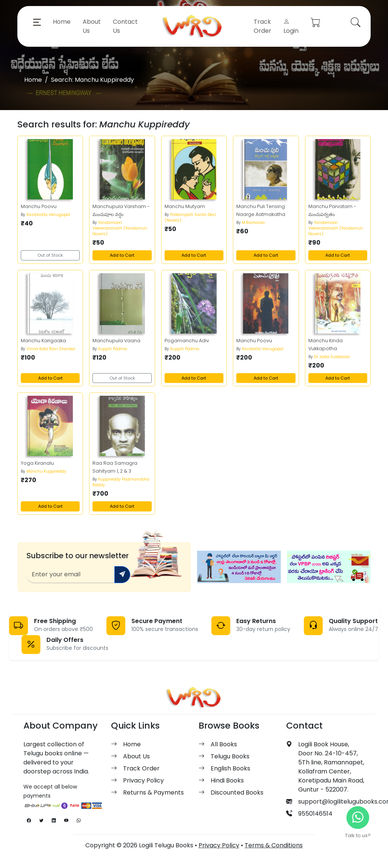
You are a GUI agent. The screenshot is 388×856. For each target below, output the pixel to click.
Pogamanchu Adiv (187, 340)
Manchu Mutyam (185, 206)
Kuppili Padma (112, 349)
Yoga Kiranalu (37, 463)
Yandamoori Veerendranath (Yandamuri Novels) (119, 228)
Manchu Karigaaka (43, 340)
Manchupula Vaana (116, 340)
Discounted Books (237, 792)
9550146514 (315, 813)
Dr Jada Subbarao (332, 357)
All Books (224, 744)
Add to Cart (122, 255)
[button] (37, 22)
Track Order (262, 26)
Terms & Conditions (274, 845)
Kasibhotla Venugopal (48, 214)
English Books (230, 768)
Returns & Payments (153, 792)
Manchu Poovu (39, 206)
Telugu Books (230, 756)
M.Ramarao (253, 222)
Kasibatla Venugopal (262, 349)
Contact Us (125, 26)
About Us (92, 26)
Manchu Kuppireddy (46, 471)
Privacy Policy (143, 780)
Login (291, 26)
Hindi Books (227, 780)
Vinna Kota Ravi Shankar (50, 349)
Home (62, 21)
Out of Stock (50, 255)
